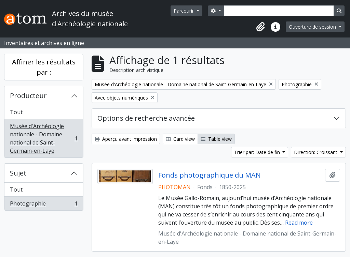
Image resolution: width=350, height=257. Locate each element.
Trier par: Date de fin (257, 152)
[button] (260, 26)
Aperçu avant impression (126, 139)
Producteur (28, 95)
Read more (299, 222)
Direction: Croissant (316, 152)
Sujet (18, 173)
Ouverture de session (313, 27)
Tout (16, 112)
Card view (180, 139)
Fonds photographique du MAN (209, 175)
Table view (216, 139)
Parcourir (184, 10)
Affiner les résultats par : (44, 67)
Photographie (44, 204)
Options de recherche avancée (146, 118)
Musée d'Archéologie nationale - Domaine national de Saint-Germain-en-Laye (44, 138)
